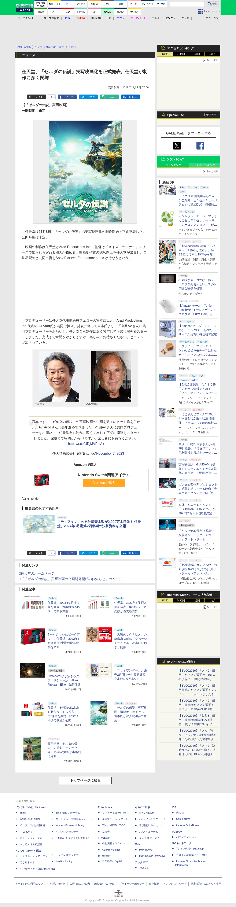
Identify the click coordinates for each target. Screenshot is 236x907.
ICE (174, 807)
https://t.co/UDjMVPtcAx (86, 444)
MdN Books (145, 849)
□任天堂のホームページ (37, 573)
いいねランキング (205, 165)
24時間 (181, 53)
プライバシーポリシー (131, 883)
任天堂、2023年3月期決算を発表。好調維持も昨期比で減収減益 (64, 607)
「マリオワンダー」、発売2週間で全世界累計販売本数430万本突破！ (130, 675)
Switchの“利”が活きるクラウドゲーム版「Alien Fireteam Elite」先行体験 (64, 680)
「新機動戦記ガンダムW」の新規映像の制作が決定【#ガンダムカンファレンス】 (197, 569)
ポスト (39, 97)
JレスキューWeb (148, 831)
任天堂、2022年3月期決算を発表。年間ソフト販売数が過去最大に (130, 607)
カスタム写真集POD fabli (191, 854)
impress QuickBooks (187, 825)
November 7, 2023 (110, 453)
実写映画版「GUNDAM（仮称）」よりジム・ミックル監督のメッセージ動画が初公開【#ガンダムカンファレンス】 (197, 473)
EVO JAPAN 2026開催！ (181, 661)
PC (109, 18)
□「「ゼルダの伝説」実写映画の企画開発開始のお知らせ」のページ (70, 579)
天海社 (180, 812)
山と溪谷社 (104, 838)
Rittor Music (105, 807)
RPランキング (173, 165)
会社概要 (154, 883)
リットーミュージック (115, 812)
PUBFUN (177, 831)
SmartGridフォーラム (68, 812)
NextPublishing (64, 861)
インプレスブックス (67, 854)
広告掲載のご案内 (80, 883)
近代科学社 (104, 856)
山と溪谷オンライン (113, 843)
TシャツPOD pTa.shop (190, 848)
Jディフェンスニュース (152, 819)
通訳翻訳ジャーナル (150, 825)
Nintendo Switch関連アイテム (104, 475)
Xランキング (175, 159)
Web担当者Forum (30, 819)
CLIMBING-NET (111, 849)
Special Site (175, 115)
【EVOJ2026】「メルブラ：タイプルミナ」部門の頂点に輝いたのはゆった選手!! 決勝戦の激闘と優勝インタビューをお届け (197, 739)
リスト (51, 97)
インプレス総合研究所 (32, 825)
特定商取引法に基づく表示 (206, 883)
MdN (137, 844)
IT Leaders (26, 831)
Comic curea (183, 819)
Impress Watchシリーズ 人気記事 (190, 595)
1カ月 (212, 53)
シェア (70, 97)
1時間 (165, 53)
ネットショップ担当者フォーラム (75, 819)
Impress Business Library (70, 825)
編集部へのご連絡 (104, 883)
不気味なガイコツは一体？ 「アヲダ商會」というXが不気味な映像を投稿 (197, 284)
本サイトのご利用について (30, 883)
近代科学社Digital (112, 861)
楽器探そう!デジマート (115, 819)
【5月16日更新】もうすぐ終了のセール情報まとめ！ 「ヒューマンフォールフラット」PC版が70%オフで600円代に (197, 393)
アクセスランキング (180, 48)
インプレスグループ (174, 883)
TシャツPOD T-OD (113, 825)
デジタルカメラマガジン (34, 856)
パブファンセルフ (186, 837)
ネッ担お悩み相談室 (31, 844)
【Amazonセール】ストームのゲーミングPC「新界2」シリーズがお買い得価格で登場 (197, 330)
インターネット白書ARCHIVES (37, 868)
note (112, 97)
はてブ (91, 97)
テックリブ (141, 862)
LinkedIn (133, 97)
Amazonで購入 (104, 482)
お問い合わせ (57, 883)
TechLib (143, 867)
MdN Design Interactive (152, 856)
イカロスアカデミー (150, 838)
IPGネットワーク (182, 843)
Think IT (24, 812)
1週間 (196, 53)
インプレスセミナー (67, 831)
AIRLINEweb (146, 812)
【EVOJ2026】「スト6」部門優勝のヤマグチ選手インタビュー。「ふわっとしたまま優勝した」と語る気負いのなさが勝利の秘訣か (197, 694)
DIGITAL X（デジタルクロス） (73, 838)
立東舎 (106, 831)
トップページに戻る (85, 780)
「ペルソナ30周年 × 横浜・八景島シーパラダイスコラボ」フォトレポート (196, 535)
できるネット (27, 862)
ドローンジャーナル (31, 838)
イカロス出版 (142, 807)
